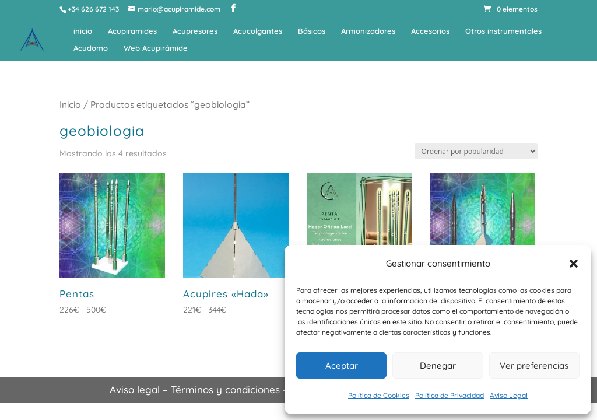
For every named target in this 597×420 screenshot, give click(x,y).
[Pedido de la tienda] (476, 151)
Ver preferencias (534, 365)
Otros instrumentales (503, 31)
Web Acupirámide (156, 48)
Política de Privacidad (449, 395)
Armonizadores (368, 31)
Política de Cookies (378, 395)
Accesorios (430, 31)
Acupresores (195, 31)
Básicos (311, 31)
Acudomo (90, 48)
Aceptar (341, 365)
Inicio (70, 104)
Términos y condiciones (225, 389)
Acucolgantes (257, 31)
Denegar (438, 365)
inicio (82, 31)
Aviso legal (135, 389)
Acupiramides (132, 31)
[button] (574, 264)
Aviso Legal (509, 395)
